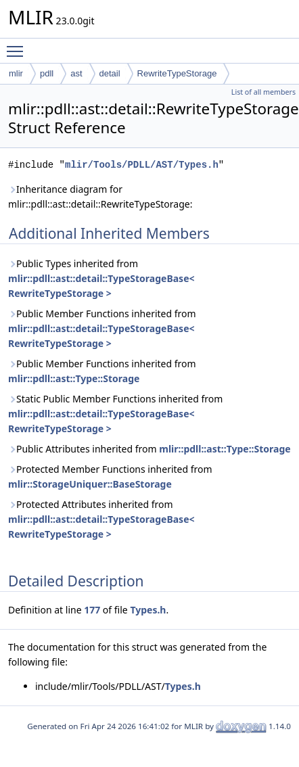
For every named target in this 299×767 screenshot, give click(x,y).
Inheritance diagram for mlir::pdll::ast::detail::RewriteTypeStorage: (100, 196)
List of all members (263, 92)
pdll (46, 73)
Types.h (148, 609)
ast (76, 73)
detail (109, 73)
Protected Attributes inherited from (101, 519)
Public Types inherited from (101, 278)
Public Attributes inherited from (149, 448)
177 (92, 609)
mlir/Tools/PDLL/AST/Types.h (141, 164)
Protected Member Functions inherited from (110, 476)
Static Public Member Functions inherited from (115, 413)
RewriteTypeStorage (177, 73)
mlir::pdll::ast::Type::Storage (73, 378)
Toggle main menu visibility (18, 45)
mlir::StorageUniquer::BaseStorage (90, 484)
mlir (16, 73)
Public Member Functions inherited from (102, 328)
